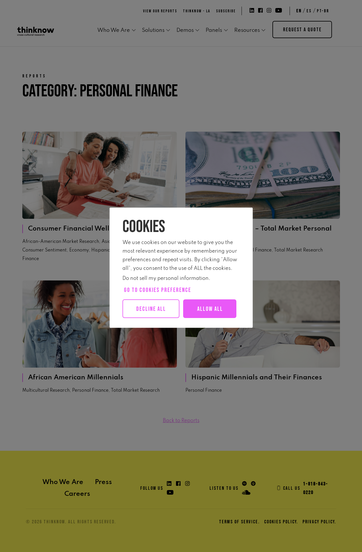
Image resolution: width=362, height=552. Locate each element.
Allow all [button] (154, 327)
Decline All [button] (152, 309)
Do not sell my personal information (165, 278)
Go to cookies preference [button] (157, 290)
